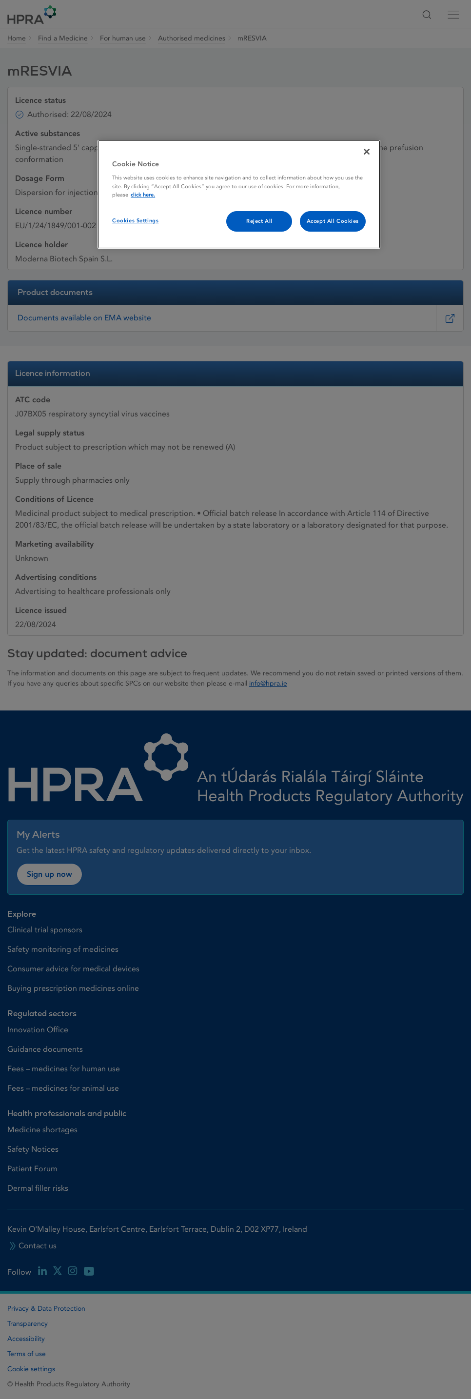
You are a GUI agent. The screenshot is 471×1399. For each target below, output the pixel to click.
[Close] (366, 151)
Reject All (259, 221)
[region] (239, 194)
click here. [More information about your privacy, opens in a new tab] (143, 195)
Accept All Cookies (333, 221)
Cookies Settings (135, 220)
